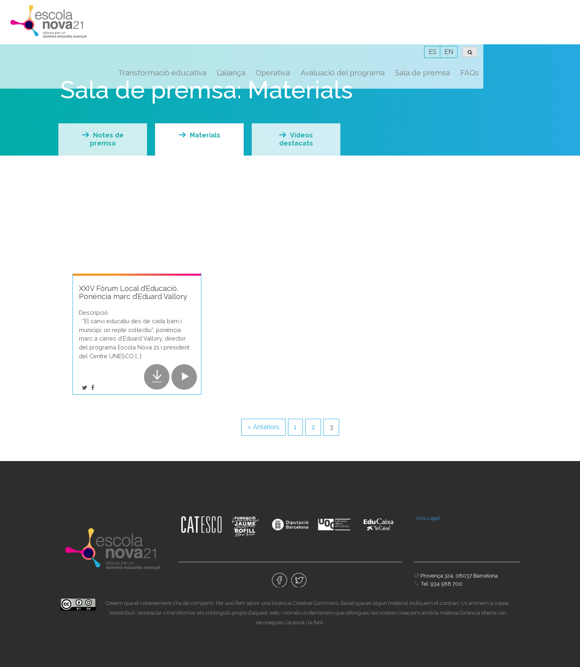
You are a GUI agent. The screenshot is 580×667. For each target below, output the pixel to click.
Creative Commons (315, 603)
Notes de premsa (107, 139)
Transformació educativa (259, 28)
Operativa (369, 28)
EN (545, 7)
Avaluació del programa (439, 28)
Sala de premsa (519, 28)
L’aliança (327, 28)
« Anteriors (263, 427)
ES (529, 7)
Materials (205, 135)
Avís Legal (428, 518)
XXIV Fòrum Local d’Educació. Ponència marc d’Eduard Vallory (133, 292)
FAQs (566, 28)
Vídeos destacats (296, 139)
